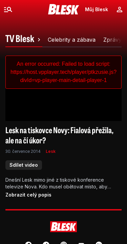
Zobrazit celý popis (28, 195)
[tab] (23, 39)
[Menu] (8, 9)
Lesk (51, 151)
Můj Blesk (96, 9)
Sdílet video (23, 165)
